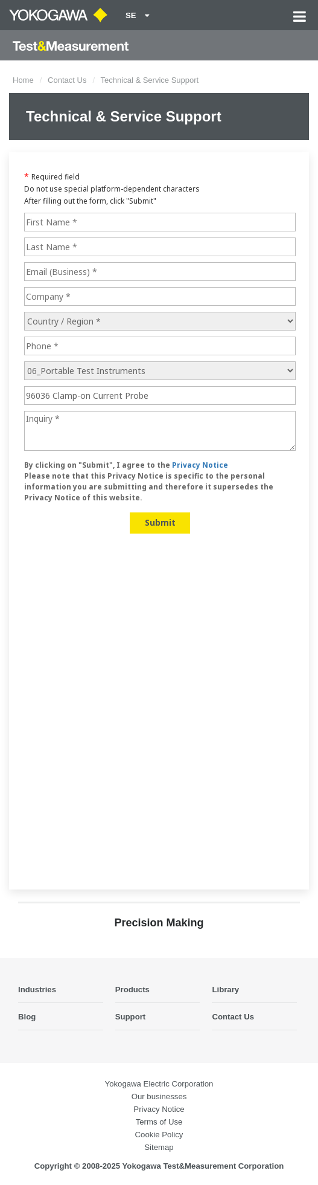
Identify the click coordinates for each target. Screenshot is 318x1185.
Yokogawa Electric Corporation (159, 1083)
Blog (27, 1016)
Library (225, 989)
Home (23, 80)
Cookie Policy (159, 1134)
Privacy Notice (158, 1109)
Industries (37, 989)
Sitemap (158, 1147)
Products (132, 989)
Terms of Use (159, 1121)
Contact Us (67, 80)
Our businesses (159, 1096)
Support (130, 1016)
